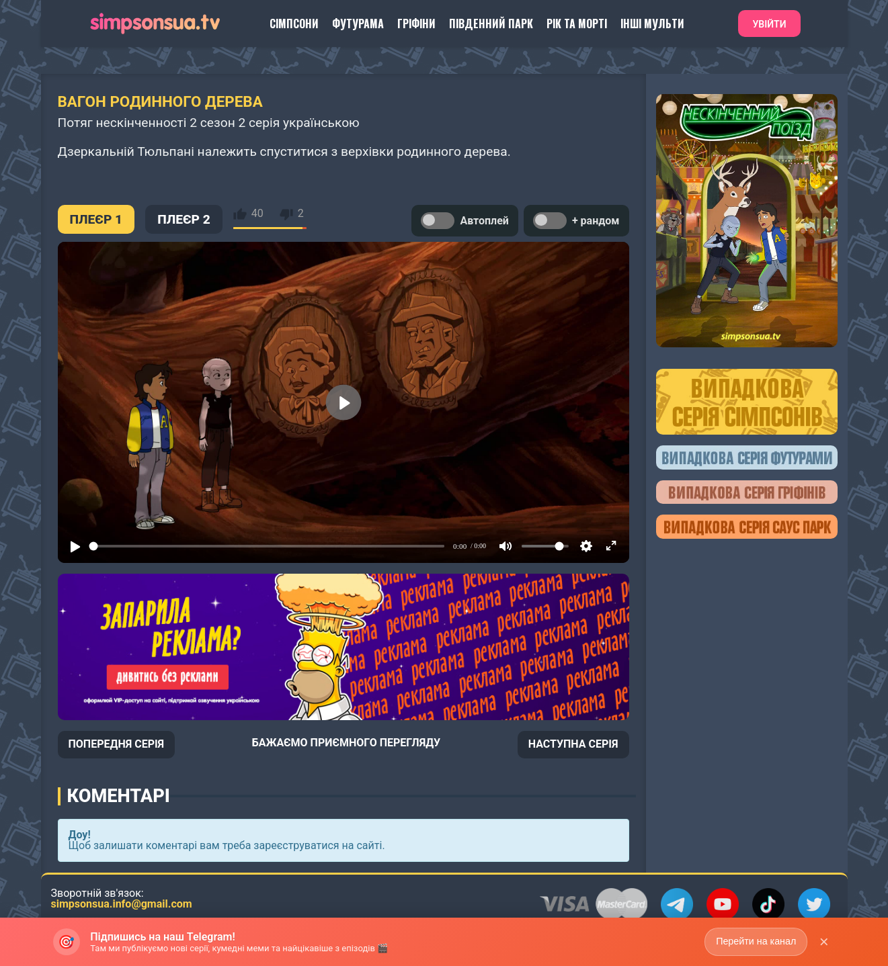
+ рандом (576, 220)
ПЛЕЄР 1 (96, 219)
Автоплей (464, 220)
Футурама (358, 23)
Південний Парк (491, 23)
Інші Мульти (652, 23)
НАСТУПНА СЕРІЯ (573, 744)
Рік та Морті (577, 23)
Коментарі (118, 796)
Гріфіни (416, 23)
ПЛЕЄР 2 (183, 219)
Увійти (769, 24)
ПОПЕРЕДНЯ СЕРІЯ (117, 744)
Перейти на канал (755, 941)
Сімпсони (294, 23)
